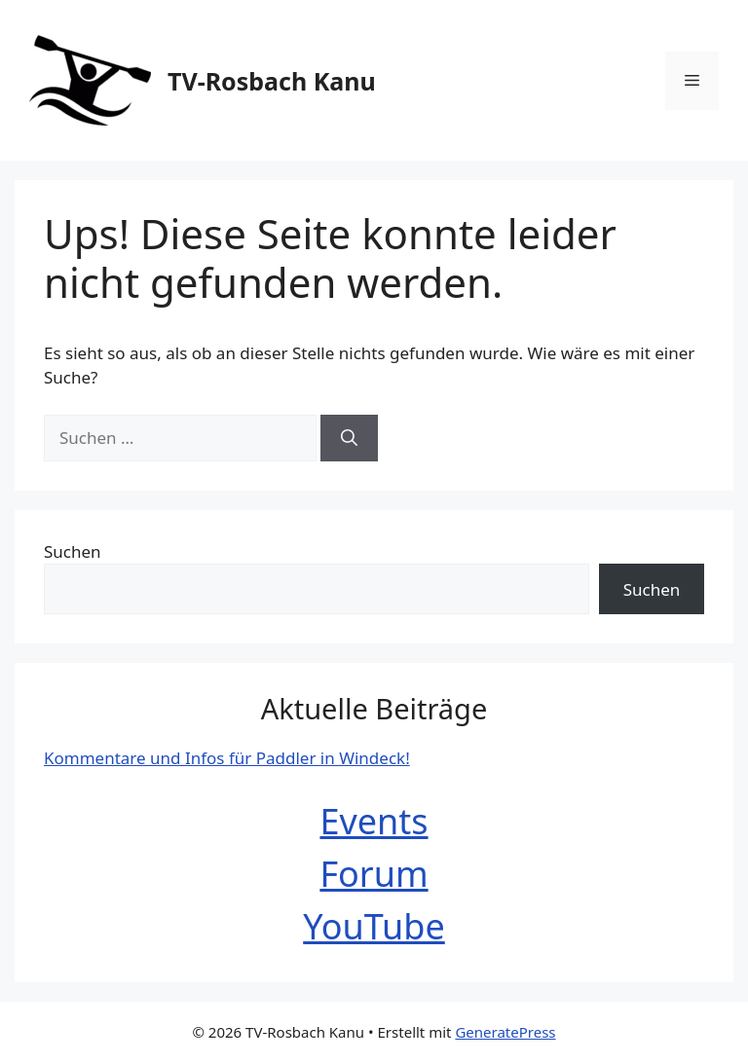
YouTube (374, 926)
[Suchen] (349, 438)
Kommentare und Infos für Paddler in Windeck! (227, 758)
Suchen (72, 551)
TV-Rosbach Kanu (272, 80)
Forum (373, 874)
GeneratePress (505, 1032)
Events (373, 821)
